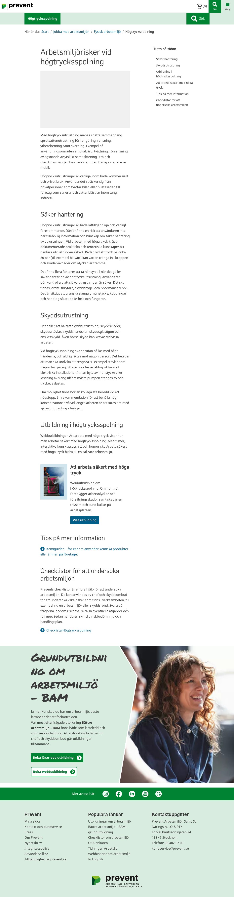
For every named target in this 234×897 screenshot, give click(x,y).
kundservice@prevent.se (170, 848)
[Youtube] (145, 794)
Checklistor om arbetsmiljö (108, 837)
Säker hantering (167, 59)
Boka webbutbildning (54, 771)
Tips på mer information (172, 94)
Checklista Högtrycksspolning (71, 630)
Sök (198, 19)
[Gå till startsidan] (16, 6)
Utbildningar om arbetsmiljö (109, 821)
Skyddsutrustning (168, 65)
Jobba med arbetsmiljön (71, 31)
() (202, 6)
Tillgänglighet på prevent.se (45, 859)
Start (45, 31)
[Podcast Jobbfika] (158, 794)
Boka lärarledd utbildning (57, 757)
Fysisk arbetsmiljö (107, 31)
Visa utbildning (85, 520)
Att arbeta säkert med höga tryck (99, 469)
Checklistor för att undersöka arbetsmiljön (172, 102)
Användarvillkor (36, 854)
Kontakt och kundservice (43, 827)
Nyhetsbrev (33, 843)
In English (95, 859)
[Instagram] (105, 794)
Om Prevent (33, 837)
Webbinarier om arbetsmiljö (109, 854)
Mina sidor (32, 821)
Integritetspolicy (36, 848)
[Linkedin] (132, 794)
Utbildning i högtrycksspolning (168, 74)
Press (28, 832)
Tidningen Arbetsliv (102, 848)
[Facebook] (119, 794)
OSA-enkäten (98, 843)
